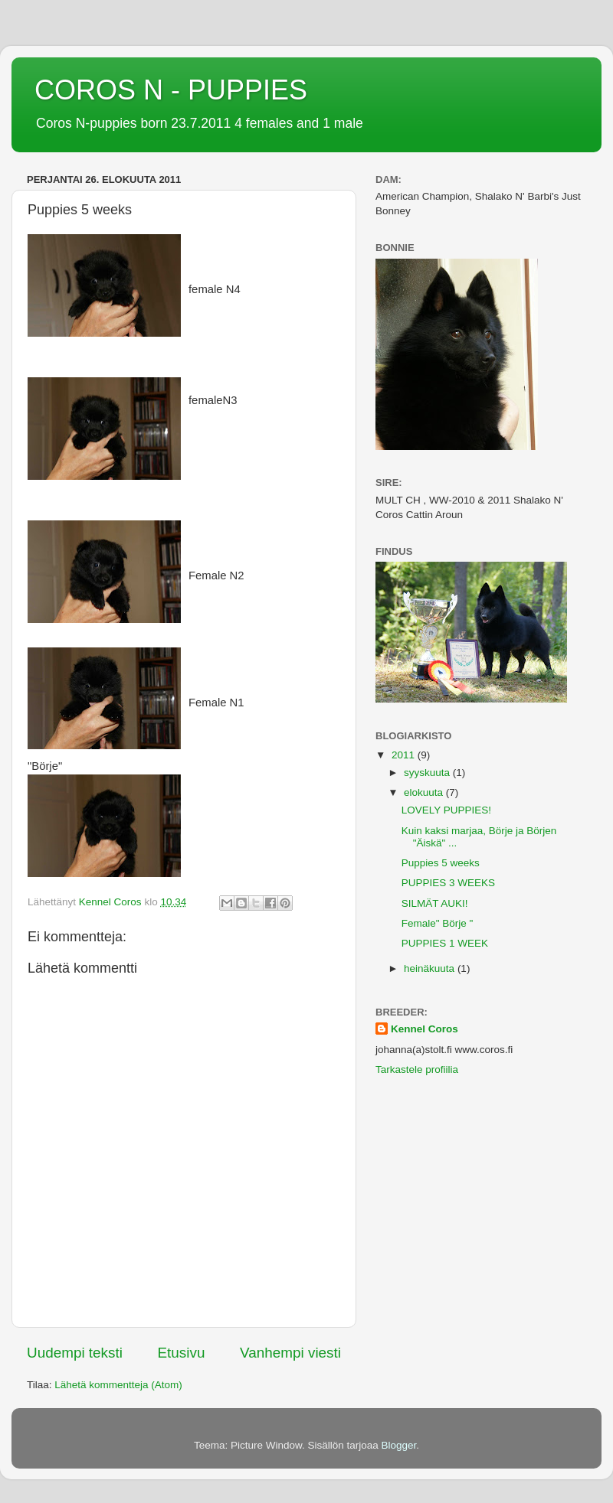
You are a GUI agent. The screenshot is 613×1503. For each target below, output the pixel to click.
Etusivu (181, 1353)
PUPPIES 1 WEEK (445, 943)
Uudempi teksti (75, 1353)
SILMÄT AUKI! (435, 903)
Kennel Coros (424, 1029)
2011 (405, 755)
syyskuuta (428, 772)
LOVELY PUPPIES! (446, 810)
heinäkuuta (430, 968)
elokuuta (425, 792)
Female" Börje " (438, 923)
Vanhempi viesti (290, 1353)
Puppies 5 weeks (441, 863)
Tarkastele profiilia (416, 1069)
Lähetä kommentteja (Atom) (118, 1385)
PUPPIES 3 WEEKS (448, 882)
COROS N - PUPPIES (170, 90)
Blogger (399, 1445)
